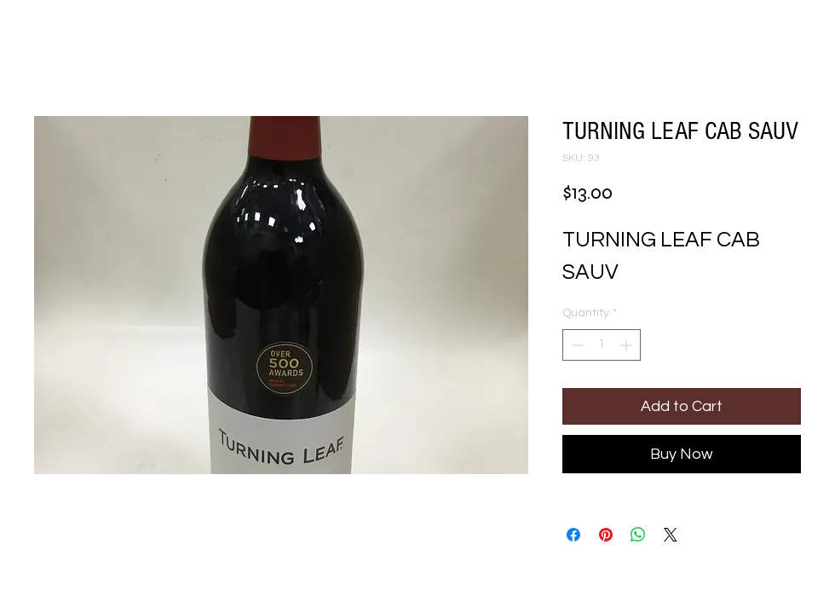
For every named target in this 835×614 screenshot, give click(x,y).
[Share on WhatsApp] (638, 534)
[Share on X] (670, 534)
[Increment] (627, 345)
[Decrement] (575, 345)
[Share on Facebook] (573, 534)
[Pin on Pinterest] (606, 534)
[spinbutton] (601, 345)
